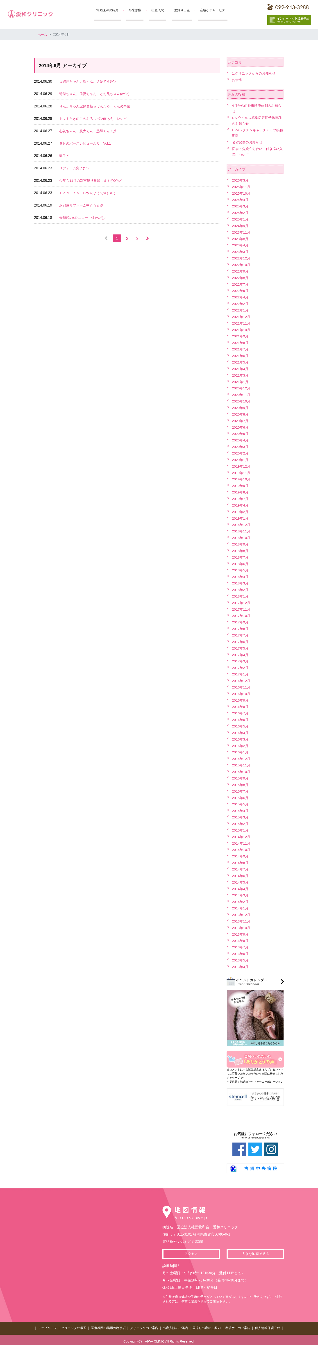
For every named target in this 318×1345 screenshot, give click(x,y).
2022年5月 (240, 290)
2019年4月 (240, 504)
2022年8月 (240, 277)
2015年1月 (240, 828)
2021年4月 (240, 368)
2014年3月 (240, 893)
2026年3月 (240, 180)
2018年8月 (240, 550)
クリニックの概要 (73, 1325)
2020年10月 (241, 400)
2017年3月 (240, 660)
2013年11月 (241, 919)
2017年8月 (240, 627)
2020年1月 (240, 459)
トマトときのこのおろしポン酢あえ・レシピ (95, 118)
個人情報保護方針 (267, 1325)
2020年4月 (240, 439)
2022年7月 (240, 284)
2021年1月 (240, 381)
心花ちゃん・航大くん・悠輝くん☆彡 (89, 131)
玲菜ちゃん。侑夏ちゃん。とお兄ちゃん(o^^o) (96, 94)
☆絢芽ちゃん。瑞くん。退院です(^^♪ (89, 81)
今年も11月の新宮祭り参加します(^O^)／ (92, 180)
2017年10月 (241, 614)
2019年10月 (241, 478)
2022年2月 (240, 303)
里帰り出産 (182, 10)
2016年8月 (240, 705)
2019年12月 (241, 465)
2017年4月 (240, 653)
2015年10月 (241, 770)
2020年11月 (241, 394)
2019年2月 (240, 511)
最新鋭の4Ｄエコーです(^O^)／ (84, 218)
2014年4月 (240, 886)
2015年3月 (240, 815)
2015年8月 (240, 783)
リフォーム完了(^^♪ (75, 168)
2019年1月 (240, 517)
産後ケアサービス (212, 10)
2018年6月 (240, 562)
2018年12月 (241, 523)
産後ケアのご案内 (237, 1325)
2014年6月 (240, 874)
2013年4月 (240, 964)
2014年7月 (240, 867)
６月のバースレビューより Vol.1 (86, 143)
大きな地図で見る (255, 1251)
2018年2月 (240, 588)
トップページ (47, 1325)
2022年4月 (240, 297)
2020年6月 (240, 426)
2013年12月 (241, 912)
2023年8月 (240, 238)
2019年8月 (240, 491)
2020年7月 (240, 420)
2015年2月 (240, 822)
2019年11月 (241, 472)
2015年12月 (241, 757)
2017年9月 (240, 621)
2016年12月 (241, 679)
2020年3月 (240, 446)
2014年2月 (240, 900)
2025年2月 (240, 212)
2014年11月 (241, 841)
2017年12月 (241, 601)
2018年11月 (241, 530)
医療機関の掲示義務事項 (108, 1325)
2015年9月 (240, 776)
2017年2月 (240, 666)
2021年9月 (240, 336)
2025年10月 (241, 193)
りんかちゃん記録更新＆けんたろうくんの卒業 (97, 106)
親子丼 (64, 156)
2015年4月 (240, 809)
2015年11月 (241, 763)
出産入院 (157, 10)
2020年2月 (240, 452)
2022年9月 (240, 271)
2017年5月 (240, 647)
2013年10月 (241, 925)
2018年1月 (240, 595)
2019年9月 (240, 485)
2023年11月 (241, 232)
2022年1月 (240, 310)
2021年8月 (240, 342)
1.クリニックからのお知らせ (255, 73)
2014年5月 (240, 880)
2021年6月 (240, 355)
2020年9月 (240, 407)
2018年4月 (240, 575)
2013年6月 (240, 951)
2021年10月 (241, 329)
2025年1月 (240, 219)
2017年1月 (240, 673)
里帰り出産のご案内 (206, 1325)
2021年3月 (240, 374)
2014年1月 (240, 906)
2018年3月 (240, 582)
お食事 (237, 80)
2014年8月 (240, 861)
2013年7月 (240, 945)
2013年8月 (240, 938)
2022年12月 (241, 258)
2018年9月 (240, 543)
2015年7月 (240, 789)
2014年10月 (241, 848)
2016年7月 (240, 711)
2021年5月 (240, 362)
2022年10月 (241, 264)
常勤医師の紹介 (107, 10)
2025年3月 (240, 206)
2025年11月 (241, 187)
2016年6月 (240, 718)
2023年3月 (240, 251)
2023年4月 (240, 245)
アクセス (191, 1251)
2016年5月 (240, 725)
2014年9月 (240, 854)
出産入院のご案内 (175, 1325)
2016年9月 (240, 699)
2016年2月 (240, 744)
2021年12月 (241, 316)
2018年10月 (241, 536)
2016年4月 (240, 731)
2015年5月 (240, 802)
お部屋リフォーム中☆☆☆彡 (82, 205)
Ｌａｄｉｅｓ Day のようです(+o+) (88, 193)
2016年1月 (240, 750)
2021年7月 (240, 348)
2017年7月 (240, 634)
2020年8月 (240, 413)
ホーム (43, 34)
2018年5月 (240, 569)
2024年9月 (240, 225)
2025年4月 (240, 199)
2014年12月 (241, 835)
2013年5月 (240, 958)
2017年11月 (241, 608)
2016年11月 (241, 686)
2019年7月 (240, 498)
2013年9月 (240, 932)
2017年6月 (240, 640)
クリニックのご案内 (144, 1325)
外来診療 (135, 10)
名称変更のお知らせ (248, 142)
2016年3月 (240, 737)
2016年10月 (241, 692)
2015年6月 (240, 796)
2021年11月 (241, 323)
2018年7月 (240, 556)
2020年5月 (240, 433)
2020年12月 (241, 387)
